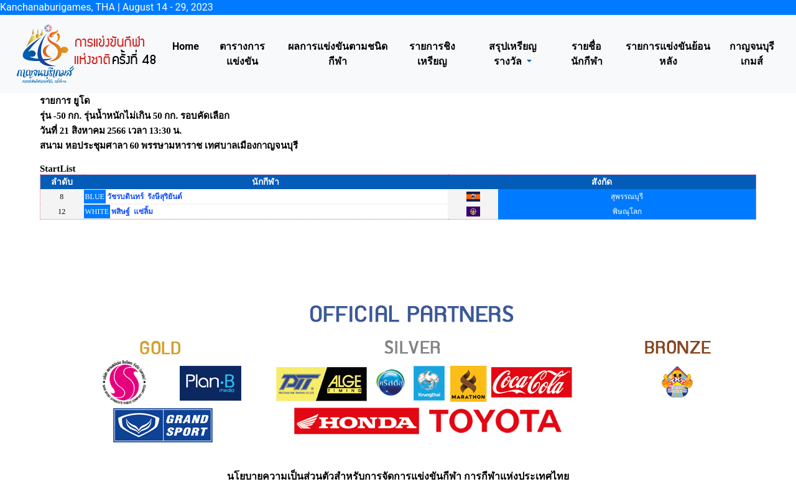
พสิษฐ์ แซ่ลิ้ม (132, 211)
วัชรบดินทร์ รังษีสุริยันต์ (144, 196)
